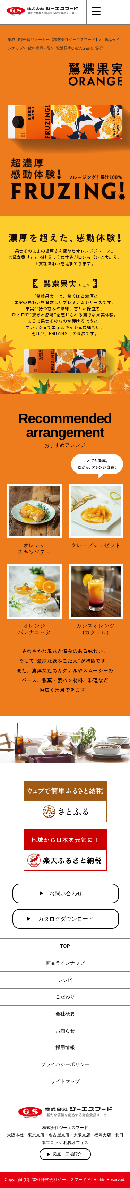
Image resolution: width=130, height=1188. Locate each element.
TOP (65, 946)
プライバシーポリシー (65, 1064)
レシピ (65, 980)
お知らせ (65, 1030)
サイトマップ (65, 1081)
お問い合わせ (66, 893)
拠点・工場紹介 (67, 1154)
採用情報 (65, 1047)
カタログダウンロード (66, 919)
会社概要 (65, 1013)
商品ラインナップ (65, 963)
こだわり (65, 996)
